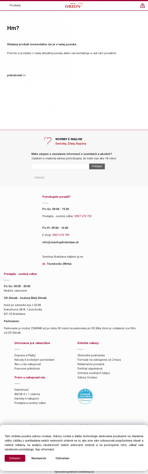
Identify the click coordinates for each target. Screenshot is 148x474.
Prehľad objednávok (90, 368)
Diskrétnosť (21, 389)
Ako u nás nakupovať (27, 364)
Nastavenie (38, 458)
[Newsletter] (60, 166)
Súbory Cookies (87, 377)
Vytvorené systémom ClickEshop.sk (74, 472)
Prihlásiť (97, 166)
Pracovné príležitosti (27, 368)
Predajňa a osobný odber (30, 403)
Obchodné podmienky (91, 355)
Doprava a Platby (25, 355)
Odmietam (62, 458)
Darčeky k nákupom (26, 398)
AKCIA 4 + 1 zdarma (27, 394)
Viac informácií (44, 449)
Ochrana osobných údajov (93, 373)
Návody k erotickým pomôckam (34, 359)
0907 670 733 (83, 216)
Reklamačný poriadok (90, 364)
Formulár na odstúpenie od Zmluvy (99, 359)
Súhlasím (15, 458)
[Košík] (144, 7)
